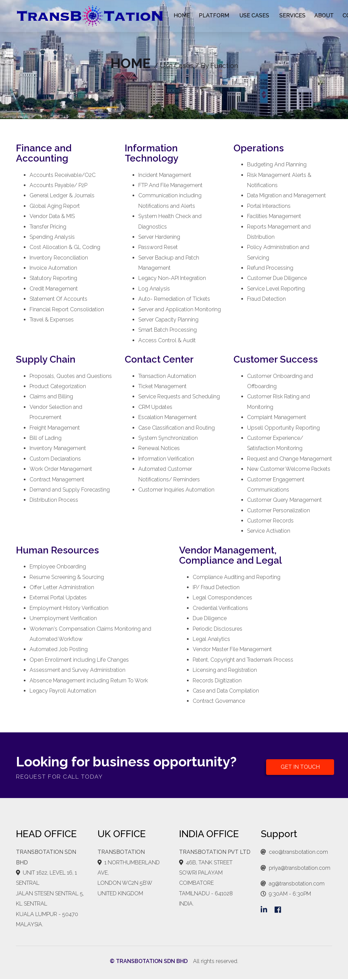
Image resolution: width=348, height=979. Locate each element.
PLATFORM (214, 15)
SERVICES (292, 15)
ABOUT (324, 15)
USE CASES (254, 15)
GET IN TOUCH (300, 767)
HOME (182, 15)
